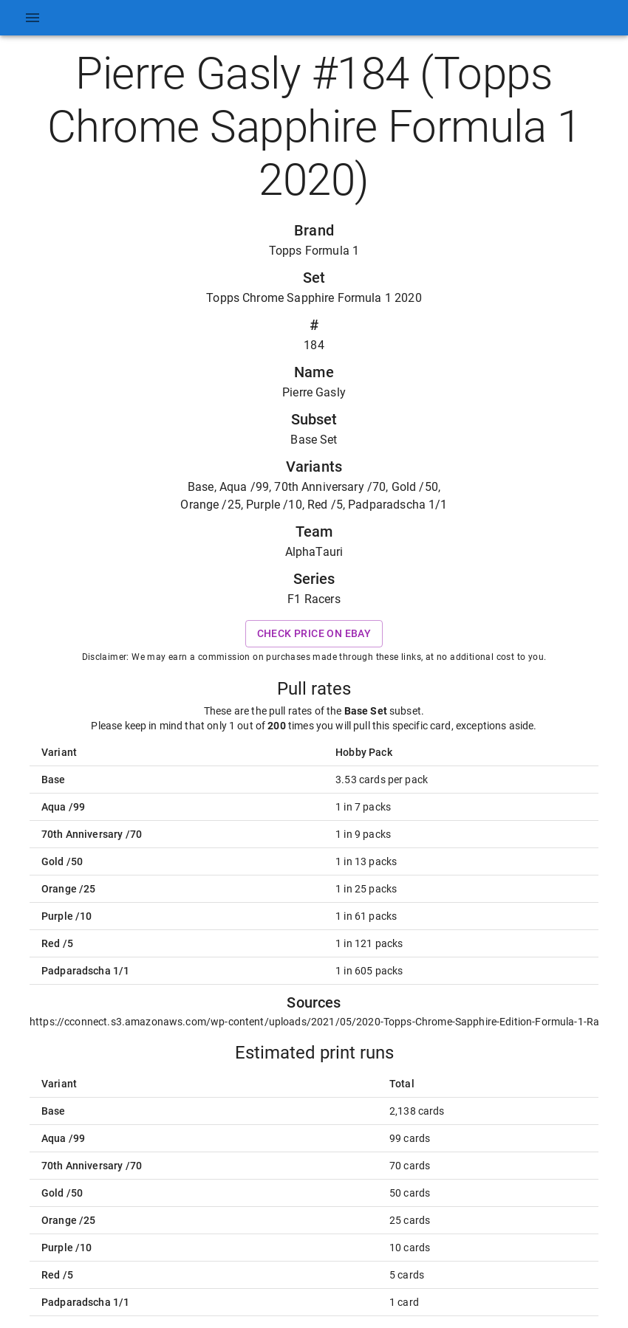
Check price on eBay (314, 634)
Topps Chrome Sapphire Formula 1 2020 (313, 298)
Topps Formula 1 (314, 251)
